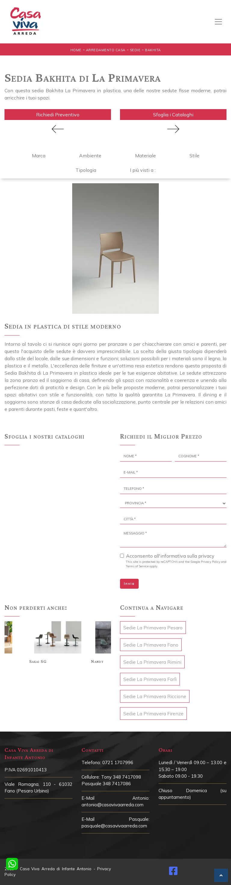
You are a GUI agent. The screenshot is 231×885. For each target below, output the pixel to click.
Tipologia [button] (85, 170)
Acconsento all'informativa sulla (170, 556)
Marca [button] (38, 156)
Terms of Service (137, 566)
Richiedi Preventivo (57, 115)
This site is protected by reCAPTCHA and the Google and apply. (176, 564)
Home (76, 50)
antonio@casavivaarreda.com (112, 805)
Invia (129, 583)
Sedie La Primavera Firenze (153, 713)
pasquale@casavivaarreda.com (114, 826)
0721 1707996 (117, 762)
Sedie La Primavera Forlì (150, 679)
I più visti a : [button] (143, 170)
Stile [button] (194, 156)
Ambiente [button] (90, 156)
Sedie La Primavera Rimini (152, 662)
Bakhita (153, 50)
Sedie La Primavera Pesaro (153, 628)
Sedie (135, 50)
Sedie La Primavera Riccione (154, 696)
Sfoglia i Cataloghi (173, 115)
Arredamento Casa (105, 50)
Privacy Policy (210, 562)
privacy (206, 556)
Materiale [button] (145, 156)
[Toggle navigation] (218, 21)
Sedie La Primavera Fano (150, 645)
